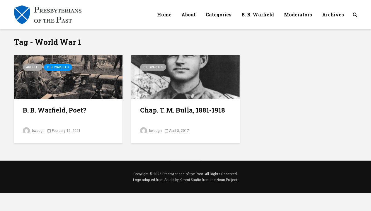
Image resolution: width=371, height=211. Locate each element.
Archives (333, 14)
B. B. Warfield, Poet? (54, 110)
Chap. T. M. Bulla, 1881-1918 (182, 110)
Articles (32, 67)
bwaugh (34, 131)
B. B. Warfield (257, 14)
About (188, 14)
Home (164, 14)
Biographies (153, 67)
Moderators (298, 14)
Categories (219, 14)
